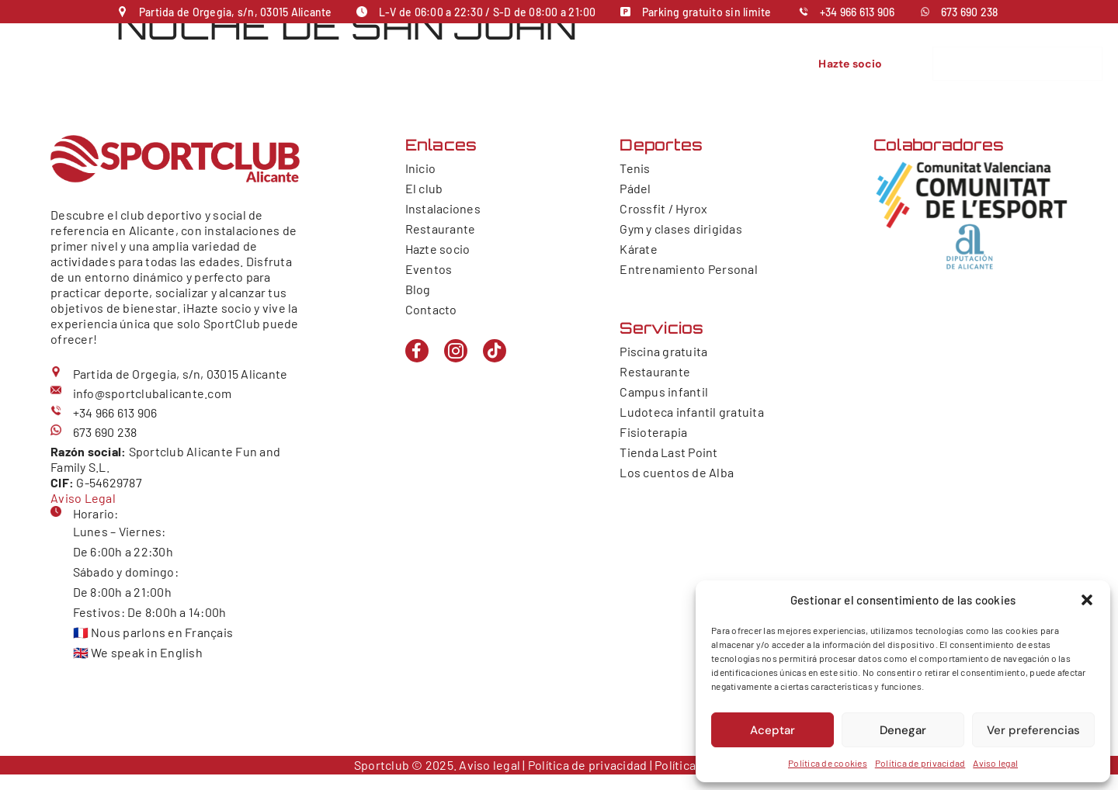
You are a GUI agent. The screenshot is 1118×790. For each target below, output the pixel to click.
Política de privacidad (920, 762)
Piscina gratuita (663, 351)
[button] (1087, 600)
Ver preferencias (1033, 730)
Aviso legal (995, 762)
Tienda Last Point (668, 452)
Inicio (228, 70)
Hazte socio (437, 248)
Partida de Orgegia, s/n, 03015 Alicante (235, 12)
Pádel (635, 188)
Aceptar (772, 730)
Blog (418, 289)
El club (272, 70)
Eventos (640, 70)
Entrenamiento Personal (689, 269)
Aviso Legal (83, 497)
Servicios (494, 70)
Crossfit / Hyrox (663, 208)
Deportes (418, 70)
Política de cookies (827, 762)
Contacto (699, 70)
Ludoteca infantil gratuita (692, 411)
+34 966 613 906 (857, 12)
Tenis (635, 168)
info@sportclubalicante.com (152, 393)
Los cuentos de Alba (677, 472)
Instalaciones (337, 70)
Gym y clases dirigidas (681, 228)
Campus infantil (664, 391)
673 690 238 (969, 12)
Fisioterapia (653, 431)
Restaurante (572, 70)
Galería (754, 70)
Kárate (639, 248)
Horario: (96, 513)
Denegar (903, 730)
